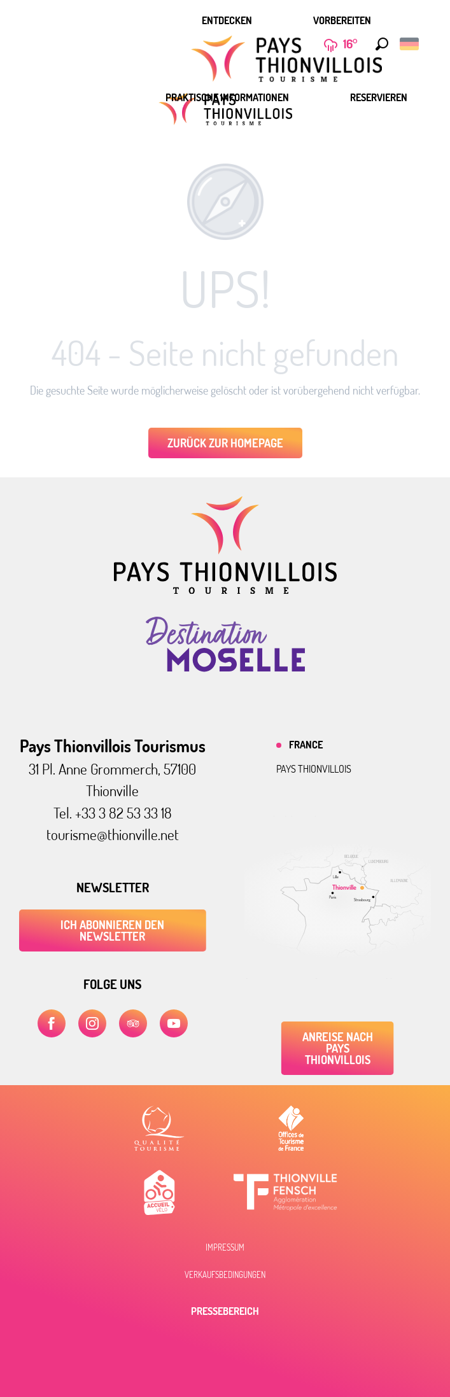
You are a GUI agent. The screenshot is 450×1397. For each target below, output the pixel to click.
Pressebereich (225, 1311)
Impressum (225, 1247)
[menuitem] (227, 20)
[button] (378, 43)
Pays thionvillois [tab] (313, 768)
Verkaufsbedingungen (225, 1275)
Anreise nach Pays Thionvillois (337, 1048)
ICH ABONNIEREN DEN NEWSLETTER (112, 930)
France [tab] (306, 744)
